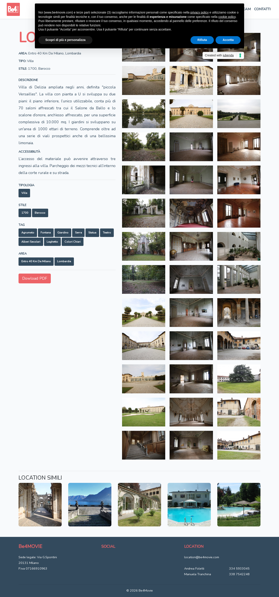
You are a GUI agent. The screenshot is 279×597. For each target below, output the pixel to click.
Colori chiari (73, 242)
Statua (92, 233)
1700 (24, 213)
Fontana (46, 233)
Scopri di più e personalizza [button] (65, 40)
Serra (78, 233)
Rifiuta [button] (202, 40)
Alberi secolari (30, 242)
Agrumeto (27, 233)
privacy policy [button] (199, 12)
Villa (24, 193)
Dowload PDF (34, 278)
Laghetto (52, 242)
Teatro (107, 233)
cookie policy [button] (227, 17)
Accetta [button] (228, 40)
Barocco (40, 213)
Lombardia (64, 261)
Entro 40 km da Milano (36, 261)
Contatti (262, 9)
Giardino (62, 233)
